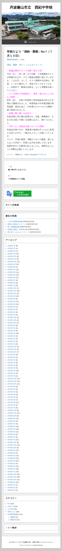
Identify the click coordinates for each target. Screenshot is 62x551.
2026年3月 (11, 248)
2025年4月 (11, 277)
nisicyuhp (33, 154)
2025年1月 (11, 285)
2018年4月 (11, 490)
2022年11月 (12, 349)
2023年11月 (12, 320)
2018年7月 (11, 485)
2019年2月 (11, 469)
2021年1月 (11, 408)
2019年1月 (11, 472)
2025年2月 (11, 283)
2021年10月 (12, 384)
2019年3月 (11, 466)
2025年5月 (11, 275)
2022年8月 (11, 357)
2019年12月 (12, 442)
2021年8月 (11, 389)
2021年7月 (11, 392)
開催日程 (13, 520)
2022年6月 (11, 363)
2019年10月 (12, 448)
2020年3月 (11, 434)
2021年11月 (12, 381)
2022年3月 (11, 371)
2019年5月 (11, 461)
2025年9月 (11, 264)
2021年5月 (11, 397)
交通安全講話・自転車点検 (17, 229)
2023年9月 (11, 325)
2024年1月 (11, 315)
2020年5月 (11, 429)
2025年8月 (11, 267)
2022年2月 (11, 373)
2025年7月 (11, 270)
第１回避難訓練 (13, 227)
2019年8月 (11, 453)
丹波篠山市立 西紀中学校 (31, 7)
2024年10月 (12, 293)
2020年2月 (11, 437)
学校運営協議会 (13, 514)
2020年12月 (12, 410)
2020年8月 (11, 421)
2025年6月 (11, 272)
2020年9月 (11, 418)
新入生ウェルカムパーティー (18, 232)
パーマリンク (41, 154)
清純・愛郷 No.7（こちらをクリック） (25, 65)
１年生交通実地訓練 (15, 221)
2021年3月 (11, 402)
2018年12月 (12, 474)
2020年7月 (11, 424)
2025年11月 (12, 259)
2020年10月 (12, 416)
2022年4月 (11, 368)
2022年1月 (11, 376)
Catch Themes (38, 545)
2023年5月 (11, 333)
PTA (9, 504)
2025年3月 (11, 280)
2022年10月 (12, 352)
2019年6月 (11, 458)
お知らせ (11, 506)
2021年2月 (11, 405)
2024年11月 (12, 291)
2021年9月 (11, 386)
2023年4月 (11, 336)
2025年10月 (12, 262)
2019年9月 (11, 450)
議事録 (12, 517)
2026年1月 (11, 254)
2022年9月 (11, 355)
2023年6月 (11, 331)
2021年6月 (11, 394)
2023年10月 (12, 323)
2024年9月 (11, 296)
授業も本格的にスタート (17, 224)
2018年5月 (11, 487)
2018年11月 (12, 477)
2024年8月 (11, 299)
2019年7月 (11, 456)
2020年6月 (11, 426)
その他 (10, 509)
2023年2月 (11, 341)
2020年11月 (12, 413)
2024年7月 (11, 301)
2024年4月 (11, 309)
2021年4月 (11, 400)
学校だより (19, 154)
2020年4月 (11, 432)
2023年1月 (11, 344)
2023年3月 (11, 339)
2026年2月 (11, 251)
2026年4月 (11, 246)
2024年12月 (12, 288)
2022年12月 (12, 347)
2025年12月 (12, 256)
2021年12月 (12, 378)
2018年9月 (11, 482)
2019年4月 (11, 463)
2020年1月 (11, 440)
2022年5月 (11, 365)
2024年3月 (11, 312)
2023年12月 (12, 317)
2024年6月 (11, 304)
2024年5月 (11, 307)
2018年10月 (12, 480)
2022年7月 (11, 360)
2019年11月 (12, 445)
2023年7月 (11, 328)
